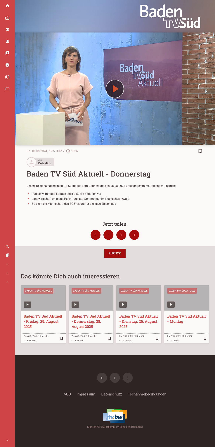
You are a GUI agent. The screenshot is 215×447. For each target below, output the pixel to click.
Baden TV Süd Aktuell (38, 291)
